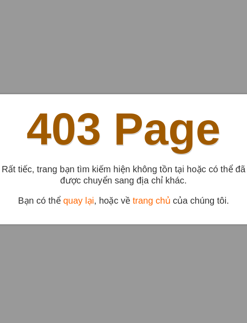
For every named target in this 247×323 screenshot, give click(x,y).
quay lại (78, 200)
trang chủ (151, 200)
